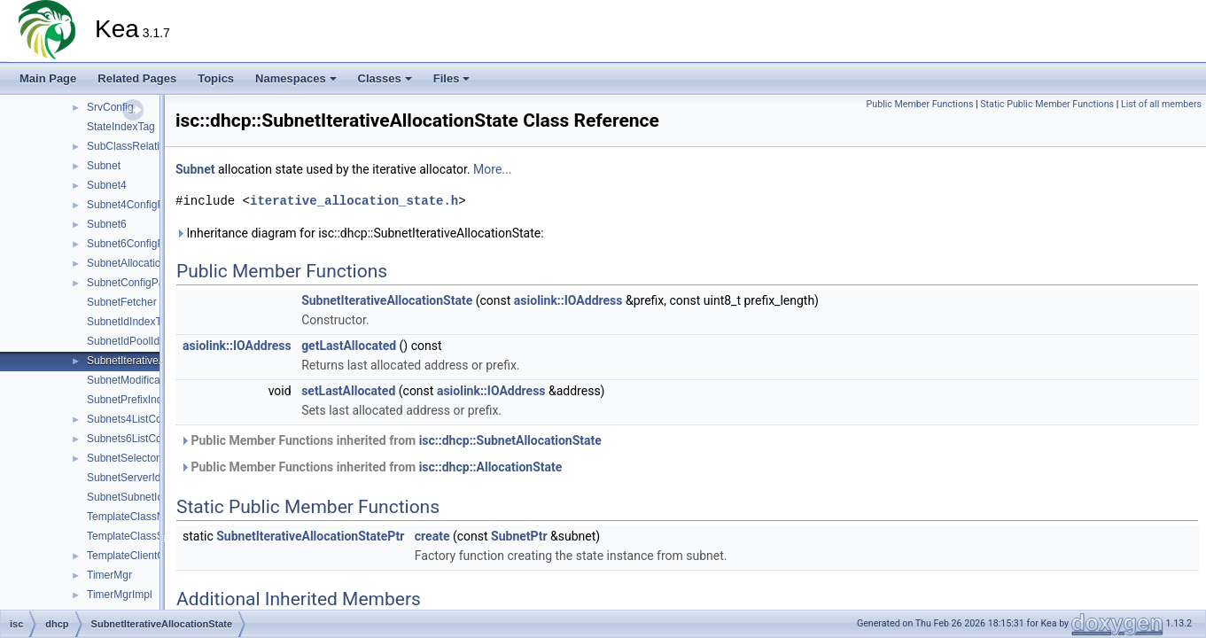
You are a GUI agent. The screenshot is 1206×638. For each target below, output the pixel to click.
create (432, 536)
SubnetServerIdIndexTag (145, 477)
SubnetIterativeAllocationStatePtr (310, 536)
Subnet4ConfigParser (138, 204)
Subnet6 (107, 224)
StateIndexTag (121, 127)
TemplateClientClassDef (143, 555)
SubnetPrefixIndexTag (139, 399)
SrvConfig (110, 107)
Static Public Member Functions (1047, 104)
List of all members (1161, 104)
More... (492, 169)
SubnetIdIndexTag (130, 321)
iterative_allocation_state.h (354, 200)
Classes (385, 78)
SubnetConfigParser (135, 282)
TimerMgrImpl (119, 594)
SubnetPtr (519, 536)
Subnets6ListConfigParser (148, 438)
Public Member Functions (920, 104)
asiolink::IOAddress (568, 300)
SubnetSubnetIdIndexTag (146, 497)
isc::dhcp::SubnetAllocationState (510, 440)
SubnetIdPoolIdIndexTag (145, 341)
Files (452, 78)
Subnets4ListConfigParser (148, 419)
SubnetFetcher (122, 302)
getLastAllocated (348, 345)
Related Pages (136, 78)
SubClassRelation (129, 146)
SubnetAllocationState (139, 263)
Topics (216, 78)
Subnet (104, 166)
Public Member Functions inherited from (391, 440)
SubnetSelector (123, 458)
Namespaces (296, 78)
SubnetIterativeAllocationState (158, 360)
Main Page (47, 78)
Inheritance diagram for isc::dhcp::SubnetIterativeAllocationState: (359, 233)
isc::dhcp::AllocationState (491, 467)
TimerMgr (109, 575)
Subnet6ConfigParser (138, 243)
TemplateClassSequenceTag (154, 536)
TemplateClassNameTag (144, 516)
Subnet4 (107, 185)
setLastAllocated (348, 391)
